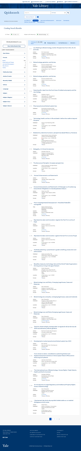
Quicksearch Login (36, 1)
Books (4, 60)
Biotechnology (41, 34)
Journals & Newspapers (8, 64)
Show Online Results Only (14, 46)
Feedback (60, 1)
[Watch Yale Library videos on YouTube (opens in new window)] (6, 437)
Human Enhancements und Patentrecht (46, 175)
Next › (32, 43)
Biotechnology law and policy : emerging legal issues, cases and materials (55, 297)
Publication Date (7, 72)
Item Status (6, 53)
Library (5, 84)
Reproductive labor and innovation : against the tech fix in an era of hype (55, 235)
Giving (58, 432)
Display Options (51, 43)
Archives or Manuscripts (47, 20)
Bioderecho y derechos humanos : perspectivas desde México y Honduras (55, 133)
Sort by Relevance (63, 43)
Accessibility (60, 430)
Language (5, 89)
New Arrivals (41, 22)
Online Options (46, 320)
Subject (5, 93)
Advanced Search (30, 17)
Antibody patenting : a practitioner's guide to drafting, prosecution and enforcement (55, 250)
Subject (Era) (6, 101)
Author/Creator (7, 76)
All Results (27, 20)
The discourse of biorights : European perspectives (48, 163)
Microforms (5, 66)
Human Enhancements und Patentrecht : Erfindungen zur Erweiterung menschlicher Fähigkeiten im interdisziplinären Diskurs (55, 187)
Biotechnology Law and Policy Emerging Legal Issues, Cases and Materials (53, 313)
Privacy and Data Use (62, 434)
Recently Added (7, 80)
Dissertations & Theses (8, 62)
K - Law (13, 34)
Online (4, 67)
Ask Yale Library (50, 1)
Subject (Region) (7, 97)
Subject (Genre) (7, 105)
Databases (66, 20)
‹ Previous (37, 42)
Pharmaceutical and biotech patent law (45, 106)
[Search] (37, 12)
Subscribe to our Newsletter (37, 434)
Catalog (35, 20)
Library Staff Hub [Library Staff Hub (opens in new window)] (61, 436)
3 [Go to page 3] (54, 419)
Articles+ (58, 20)
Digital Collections (29, 22)
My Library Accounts (35, 432)
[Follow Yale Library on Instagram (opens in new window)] (5, 437)
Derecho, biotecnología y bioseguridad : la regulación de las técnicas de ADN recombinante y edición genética (55, 327)
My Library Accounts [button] (71, 1)
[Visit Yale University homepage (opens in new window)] (5, 445)
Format (5, 57)
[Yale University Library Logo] (40, 6)
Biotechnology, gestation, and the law (44, 62)
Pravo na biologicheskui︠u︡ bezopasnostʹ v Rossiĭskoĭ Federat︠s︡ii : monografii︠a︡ (52, 203)
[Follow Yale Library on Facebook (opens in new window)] (3, 437)
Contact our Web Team (36, 436)
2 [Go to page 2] (52, 419)
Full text (44, 56)
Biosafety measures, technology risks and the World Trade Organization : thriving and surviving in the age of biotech (55, 265)
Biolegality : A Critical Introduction (43, 149)
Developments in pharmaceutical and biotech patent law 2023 (52, 341)
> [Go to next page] (59, 419)
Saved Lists (26, 1)
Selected (72, 43)
